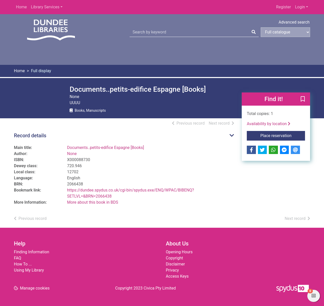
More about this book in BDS (92, 202)
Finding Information (31, 252)
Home (21, 7)
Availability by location (268, 123)
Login (300, 7)
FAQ (17, 258)
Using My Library (29, 270)
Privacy (172, 270)
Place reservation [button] (282, 135)
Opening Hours (179, 252)
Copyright (174, 258)
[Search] (254, 32)
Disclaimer (175, 264)
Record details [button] (30, 135)
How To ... (23, 264)
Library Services (45, 7)
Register (283, 7)
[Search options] (285, 32)
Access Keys (177, 276)
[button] (302, 99)
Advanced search (294, 22)
